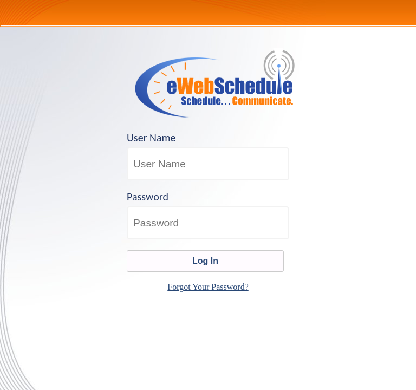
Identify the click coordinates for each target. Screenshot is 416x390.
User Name (151, 137)
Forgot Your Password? (208, 286)
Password (147, 196)
